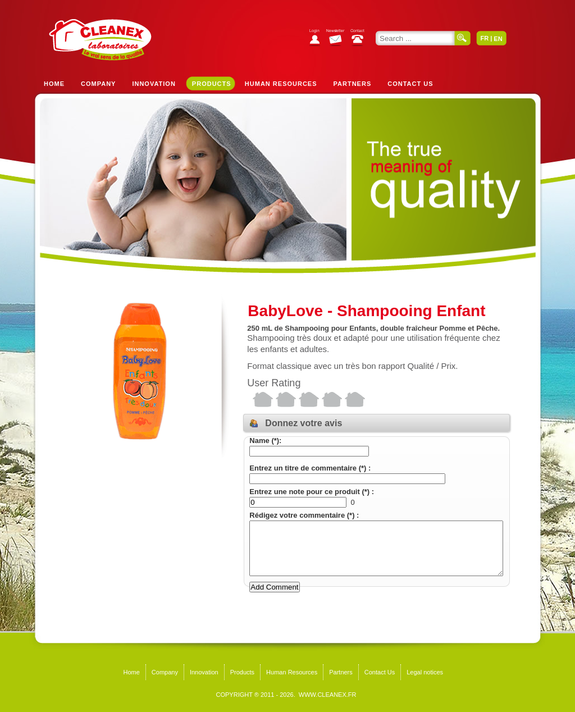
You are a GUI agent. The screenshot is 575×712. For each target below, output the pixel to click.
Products (211, 83)
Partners (353, 83)
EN (498, 38)
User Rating (273, 383)
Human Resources (281, 83)
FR (484, 38)
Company (98, 83)
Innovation (153, 83)
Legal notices (425, 672)
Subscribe (338, 39)
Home (54, 83)
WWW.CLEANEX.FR (328, 694)
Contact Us (410, 83)
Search (463, 38)
